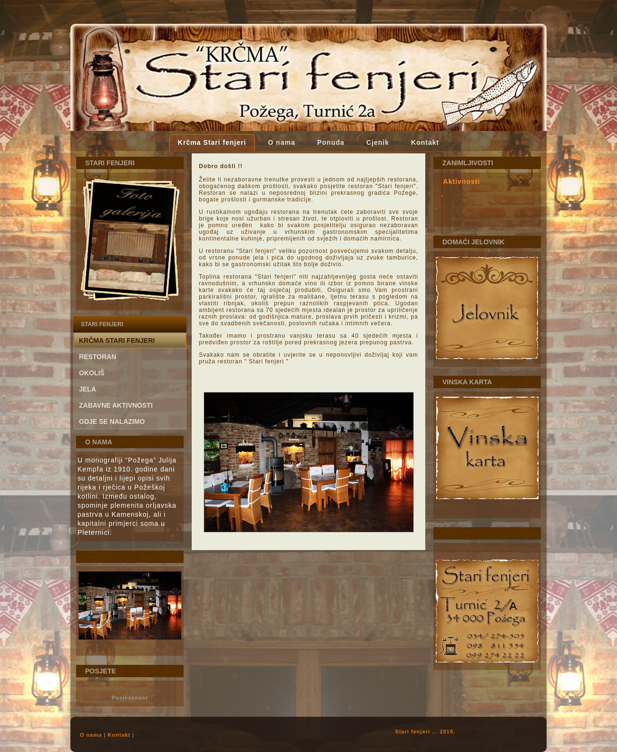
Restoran (97, 357)
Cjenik (377, 142)
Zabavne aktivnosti (116, 405)
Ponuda (330, 142)
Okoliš (92, 373)
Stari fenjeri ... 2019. (425, 731)
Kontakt (425, 142)
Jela (87, 389)
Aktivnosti (461, 181)
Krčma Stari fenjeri (212, 142)
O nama (281, 142)
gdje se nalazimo (112, 421)
